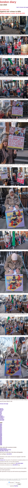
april (1, 411)
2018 (1, 425)
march (1, 410)
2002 (1, 441)
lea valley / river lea (4, 450)
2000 (1, 443)
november (2, 419)
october (1, 418)
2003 (1, 440)
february (2, 409)
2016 (1, 427)
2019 (1, 424)
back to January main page (22, 7)
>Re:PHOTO (9, 454)
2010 (1, 433)
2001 (1, 442)
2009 (1, 434)
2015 (1, 428)
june (1, 413)
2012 (1, 431)
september (2, 417)
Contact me (2, 460)
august (1, 415)
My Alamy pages (19, 463)
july (1, 414)
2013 (1, 430)
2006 (1, 437)
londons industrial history (5, 449)
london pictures (3, 448)
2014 (1, 429)
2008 (1, 435)
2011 (1, 432)
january (1, 408)
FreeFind (16, 486)
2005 (1, 438)
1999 (1, 444)
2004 (1, 439)
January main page (4, 403)
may (1, 412)
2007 (1, 436)
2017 (1, 426)
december (2, 420)
